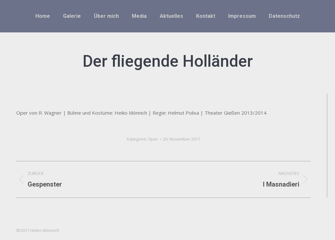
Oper (153, 139)
